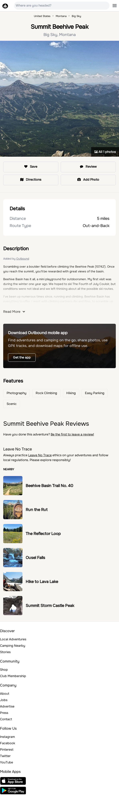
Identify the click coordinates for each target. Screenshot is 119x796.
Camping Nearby (12, 646)
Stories (5, 652)
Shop (4, 669)
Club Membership (13, 676)
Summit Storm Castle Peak (50, 605)
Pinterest (6, 749)
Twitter (5, 756)
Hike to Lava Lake (42, 581)
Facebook (7, 743)
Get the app (22, 357)
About (4, 693)
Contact (6, 719)
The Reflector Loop (43, 533)
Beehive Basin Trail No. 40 (49, 485)
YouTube (6, 762)
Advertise (7, 706)
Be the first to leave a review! (72, 434)
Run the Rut (36, 509)
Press (4, 713)
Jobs (3, 700)
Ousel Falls (35, 557)
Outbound (22, 258)
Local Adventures (13, 639)
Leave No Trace (40, 455)
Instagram (7, 737)
